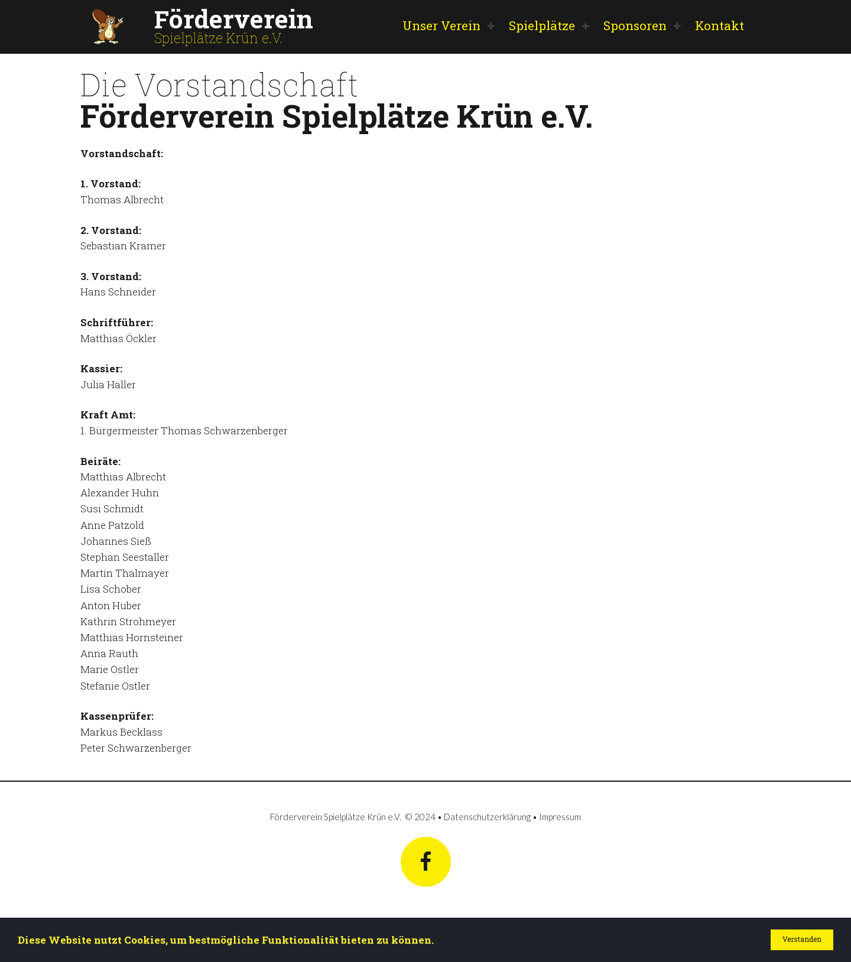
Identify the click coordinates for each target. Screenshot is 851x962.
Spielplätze (542, 25)
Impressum (560, 816)
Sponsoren (635, 25)
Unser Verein (441, 25)
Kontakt (719, 25)
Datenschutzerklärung (487, 816)
